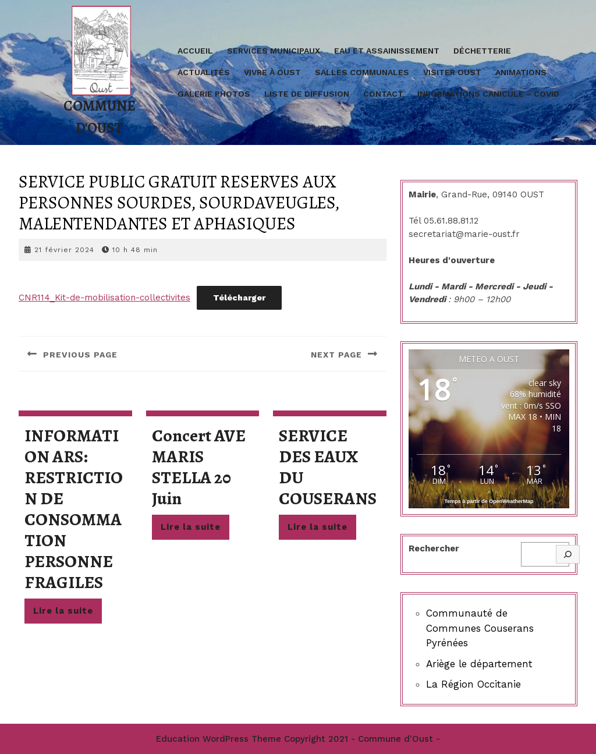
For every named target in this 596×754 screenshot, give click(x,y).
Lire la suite (67, 614)
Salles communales (362, 72)
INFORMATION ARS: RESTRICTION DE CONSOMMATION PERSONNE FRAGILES (73, 509)
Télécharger (239, 297)
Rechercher (434, 548)
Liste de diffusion (306, 93)
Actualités (204, 72)
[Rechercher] (568, 554)
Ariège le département (479, 664)
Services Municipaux (273, 50)
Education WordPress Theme (218, 739)
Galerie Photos (214, 93)
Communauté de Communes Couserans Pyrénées (480, 628)
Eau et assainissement (386, 50)
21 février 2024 (64, 250)
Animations (521, 72)
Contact (383, 93)
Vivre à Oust (272, 72)
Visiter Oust (452, 72)
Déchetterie (482, 50)
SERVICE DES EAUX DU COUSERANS (328, 467)
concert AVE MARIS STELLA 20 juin (199, 467)
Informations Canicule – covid (488, 93)
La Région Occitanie (473, 684)
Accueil (195, 50)
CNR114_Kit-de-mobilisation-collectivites (104, 297)
